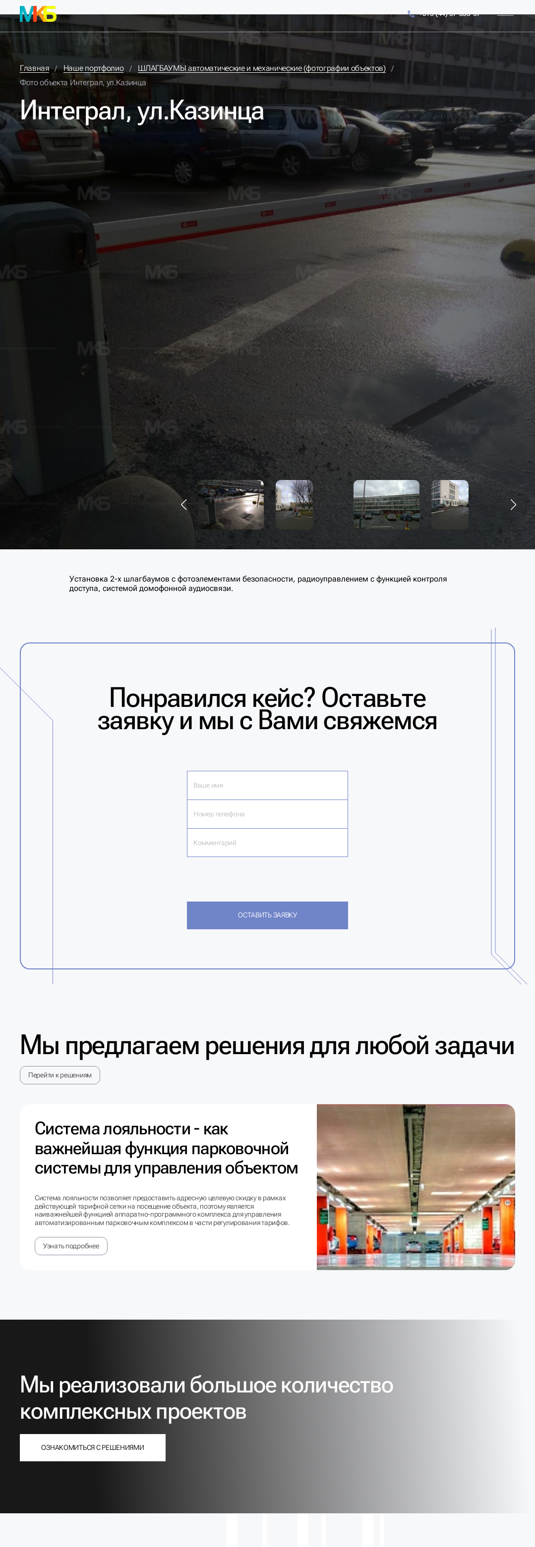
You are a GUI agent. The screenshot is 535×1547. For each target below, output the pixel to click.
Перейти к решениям (60, 1075)
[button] (183, 504)
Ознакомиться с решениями (92, 1447)
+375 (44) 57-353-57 (443, 14)
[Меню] (505, 13)
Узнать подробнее (71, 1246)
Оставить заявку (267, 915)
